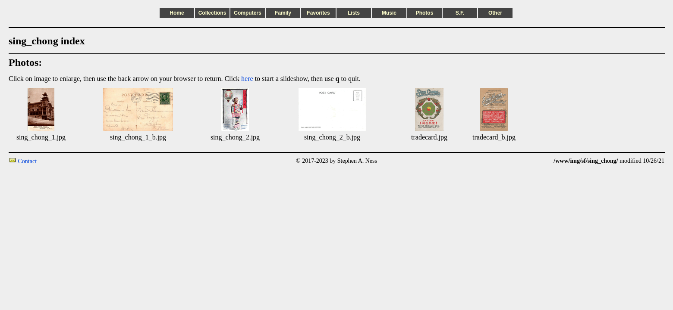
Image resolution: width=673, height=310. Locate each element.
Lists (354, 13)
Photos (425, 13)
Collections (212, 13)
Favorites (318, 13)
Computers (247, 13)
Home (177, 13)
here (247, 78)
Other (495, 13)
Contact (27, 161)
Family (283, 13)
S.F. (460, 13)
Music (389, 13)
